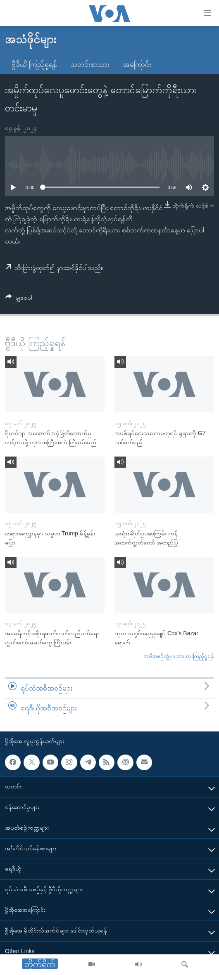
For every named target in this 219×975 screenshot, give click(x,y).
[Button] (18, 299)
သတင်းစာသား (90, 64)
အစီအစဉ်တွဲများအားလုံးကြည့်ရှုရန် (179, 656)
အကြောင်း (137, 64)
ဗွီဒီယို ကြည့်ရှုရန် (34, 64)
